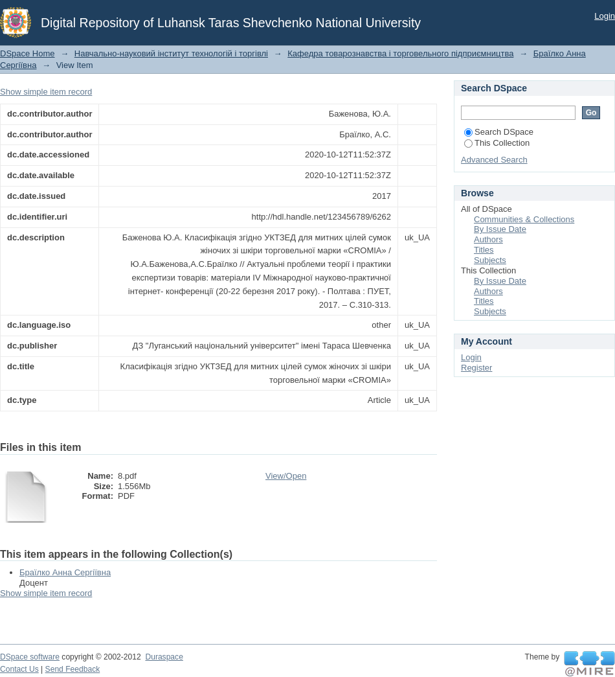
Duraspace (164, 656)
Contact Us (19, 669)
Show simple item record (46, 92)
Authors (488, 239)
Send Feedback (72, 669)
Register (476, 368)
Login (604, 16)
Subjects (490, 260)
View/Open (285, 476)
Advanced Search (494, 160)
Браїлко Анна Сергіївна (65, 572)
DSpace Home (27, 53)
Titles (484, 250)
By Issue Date (500, 229)
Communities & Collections (524, 219)
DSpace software (30, 656)
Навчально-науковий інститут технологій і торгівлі (171, 53)
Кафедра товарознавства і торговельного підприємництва (400, 53)
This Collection (497, 143)
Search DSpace (498, 132)
